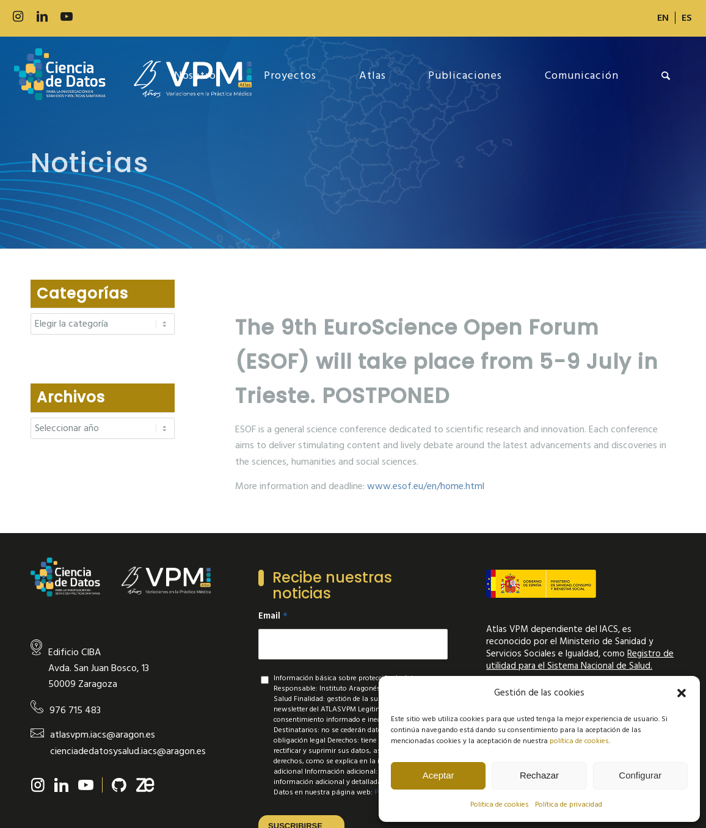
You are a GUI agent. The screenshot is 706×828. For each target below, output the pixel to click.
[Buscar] (666, 75)
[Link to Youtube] (66, 16)
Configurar (640, 775)
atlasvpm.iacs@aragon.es (102, 734)
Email (273, 616)
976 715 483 (75, 710)
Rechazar (539, 775)
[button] (681, 693)
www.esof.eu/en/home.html (425, 486)
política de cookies (579, 741)
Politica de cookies (499, 804)
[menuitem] (663, 18)
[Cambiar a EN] (663, 18)
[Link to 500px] (91, 16)
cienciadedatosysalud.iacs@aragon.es (128, 751)
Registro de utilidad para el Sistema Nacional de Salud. (580, 659)
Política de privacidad (568, 804)
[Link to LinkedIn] (42, 16)
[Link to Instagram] (18, 16)
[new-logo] (133, 75)
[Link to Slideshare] (115, 16)
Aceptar (438, 775)
